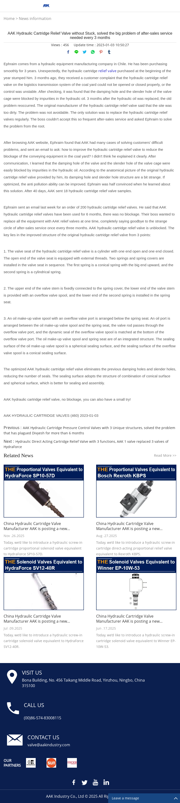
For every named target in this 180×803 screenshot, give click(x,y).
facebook (68, 52)
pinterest (101, 52)
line (76, 52)
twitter (84, 52)
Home (9, 18)
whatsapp (92, 52)
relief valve (107, 70)
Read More (165, 455)
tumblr (109, 52)
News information (35, 18)
